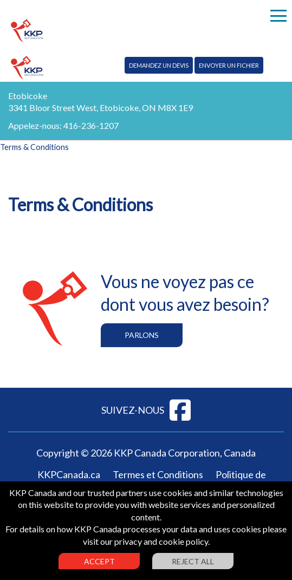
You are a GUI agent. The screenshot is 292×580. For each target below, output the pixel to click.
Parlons (142, 335)
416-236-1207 (91, 125)
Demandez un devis (159, 65)
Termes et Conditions (158, 474)
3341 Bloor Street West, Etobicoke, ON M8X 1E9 (100, 107)
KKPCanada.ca (68, 474)
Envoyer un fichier (229, 65)
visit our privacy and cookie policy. (146, 541)
